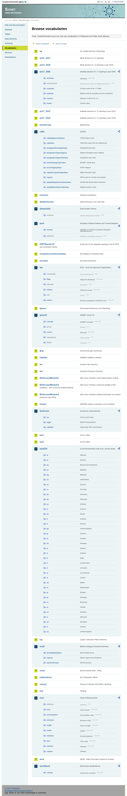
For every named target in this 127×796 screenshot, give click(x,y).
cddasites (50, 143)
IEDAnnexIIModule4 (49, 394)
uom (42, 698)
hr (47, 538)
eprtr (42, 223)
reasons (50, 98)
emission (50, 720)
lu (47, 573)
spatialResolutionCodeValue (58, 187)
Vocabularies (10, 48)
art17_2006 (45, 72)
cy (47, 485)
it (47, 558)
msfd (42, 646)
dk (48, 499)
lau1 (42, 435)
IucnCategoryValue (54, 168)
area (48, 709)
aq (41, 51)
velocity (50, 746)
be (48, 470)
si (47, 617)
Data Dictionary (24, 20)
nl (47, 588)
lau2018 (43, 449)
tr (47, 627)
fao (41, 267)
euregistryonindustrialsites (53, 254)
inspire (43, 404)
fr (47, 524)
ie (47, 548)
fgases (43, 308)
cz (47, 489)
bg (48, 475)
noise (42, 670)
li (47, 563)
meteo (49, 730)
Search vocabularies (42, 44)
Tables (7, 34)
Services (8, 53)
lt (47, 568)
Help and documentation (15, 25)
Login (101, 1)
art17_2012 (45, 111)
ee (47, 504)
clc (48, 417)
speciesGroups (53, 663)
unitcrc (49, 300)
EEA (15, 2)
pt (47, 597)
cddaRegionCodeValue (56, 138)
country (50, 773)
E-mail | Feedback (12, 788)
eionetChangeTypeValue (56, 163)
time (48, 741)
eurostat (44, 261)
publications (46, 677)
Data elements (11, 39)
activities (50, 78)
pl (47, 592)
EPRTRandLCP (47, 244)
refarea (49, 290)
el (47, 509)
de (48, 494)
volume (49, 751)
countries (50, 89)
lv (47, 578)
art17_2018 (45, 118)
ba (48, 465)
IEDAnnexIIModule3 (49, 385)
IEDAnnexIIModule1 (49, 378)
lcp (41, 639)
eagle (49, 422)
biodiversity (45, 125)
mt (48, 583)
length (49, 725)
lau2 (42, 442)
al (47, 455)
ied (41, 371)
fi (47, 519)
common (44, 195)
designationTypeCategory (57, 153)
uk (48, 632)
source (49, 332)
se (47, 612)
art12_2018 (45, 65)
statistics (50, 736)
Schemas (9, 43)
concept (50, 322)
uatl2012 (50, 427)
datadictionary (47, 202)
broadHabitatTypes (54, 653)
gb (48, 529)
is (47, 553)
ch (48, 480)
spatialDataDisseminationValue (59, 182)
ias (41, 364)
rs (47, 607)
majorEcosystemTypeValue (57, 172)
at (47, 460)
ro (47, 602)
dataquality (45, 209)
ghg (41, 351)
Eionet (15, 20)
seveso (43, 684)
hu (48, 543)
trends (49, 103)
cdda (42, 132)
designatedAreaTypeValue (57, 148)
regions (50, 177)
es (47, 514)
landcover (44, 411)
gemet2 (43, 315)
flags (49, 279)
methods (50, 93)
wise (42, 759)
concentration (52, 715)
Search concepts (61, 44)
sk (47, 622)
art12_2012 (45, 58)
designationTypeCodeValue (57, 158)
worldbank (45, 766)
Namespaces (10, 57)
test (41, 691)
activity (49, 230)
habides (43, 357)
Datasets (8, 30)
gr (47, 534)
